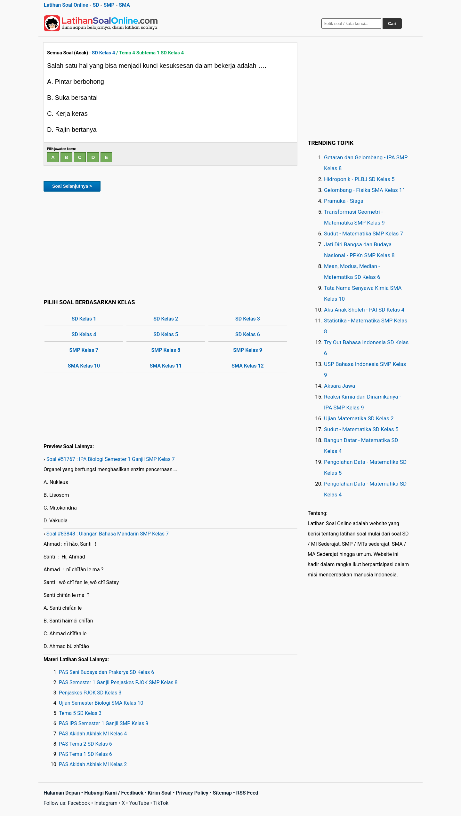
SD (96, 5)
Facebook (79, 803)
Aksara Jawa (339, 386)
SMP (108, 5)
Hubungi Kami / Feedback (113, 793)
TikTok (161, 803)
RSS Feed (247, 793)
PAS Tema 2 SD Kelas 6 (85, 744)
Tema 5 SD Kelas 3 (80, 713)
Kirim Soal (160, 793)
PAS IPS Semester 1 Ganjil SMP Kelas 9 (103, 723)
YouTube (139, 803)
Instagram (105, 803)
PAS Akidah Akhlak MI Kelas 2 (93, 764)
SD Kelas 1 (84, 319)
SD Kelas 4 (103, 53)
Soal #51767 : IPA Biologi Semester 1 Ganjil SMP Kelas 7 (110, 459)
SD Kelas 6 (247, 334)
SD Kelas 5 (165, 334)
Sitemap (222, 793)
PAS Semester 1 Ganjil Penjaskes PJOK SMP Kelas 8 (118, 682)
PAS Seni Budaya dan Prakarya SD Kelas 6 (106, 672)
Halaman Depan (62, 793)
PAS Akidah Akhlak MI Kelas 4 (93, 734)
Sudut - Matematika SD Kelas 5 (361, 429)
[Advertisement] (170, 244)
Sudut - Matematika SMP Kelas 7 (363, 233)
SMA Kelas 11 (166, 366)
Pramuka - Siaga (343, 201)
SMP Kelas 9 (247, 350)
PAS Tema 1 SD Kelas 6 (85, 754)
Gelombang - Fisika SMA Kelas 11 (364, 190)
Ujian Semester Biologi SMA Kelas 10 (101, 703)
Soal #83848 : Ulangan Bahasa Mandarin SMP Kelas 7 (107, 534)
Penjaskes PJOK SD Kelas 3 (90, 693)
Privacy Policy (192, 793)
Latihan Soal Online (66, 5)
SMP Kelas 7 (84, 350)
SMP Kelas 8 (165, 350)
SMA (124, 5)
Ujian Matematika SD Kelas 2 (359, 418)
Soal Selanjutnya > (72, 186)
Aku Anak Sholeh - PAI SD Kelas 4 (364, 309)
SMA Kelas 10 (84, 366)
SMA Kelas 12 (247, 366)
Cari (392, 23)
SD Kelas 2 (165, 319)
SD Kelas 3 (247, 319)
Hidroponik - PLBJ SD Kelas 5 (359, 179)
